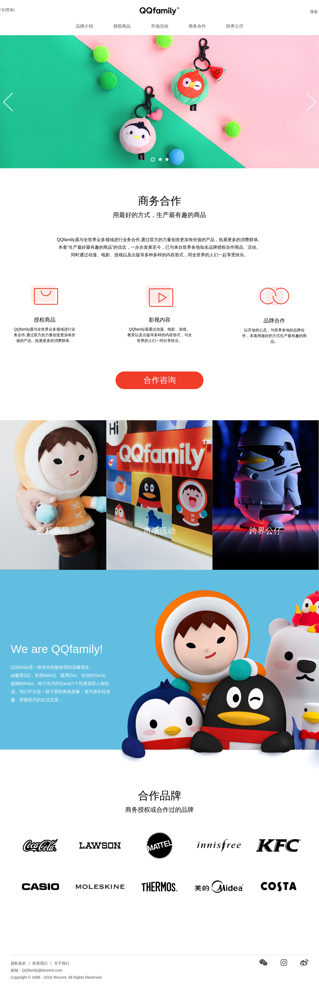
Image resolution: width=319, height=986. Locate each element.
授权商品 (122, 26)
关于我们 (61, 963)
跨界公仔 (235, 26)
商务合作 (197, 26)
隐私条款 (18, 963)
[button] (153, 159)
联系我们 (40, 963)
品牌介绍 (84, 26)
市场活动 (159, 26)
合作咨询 (159, 380)
